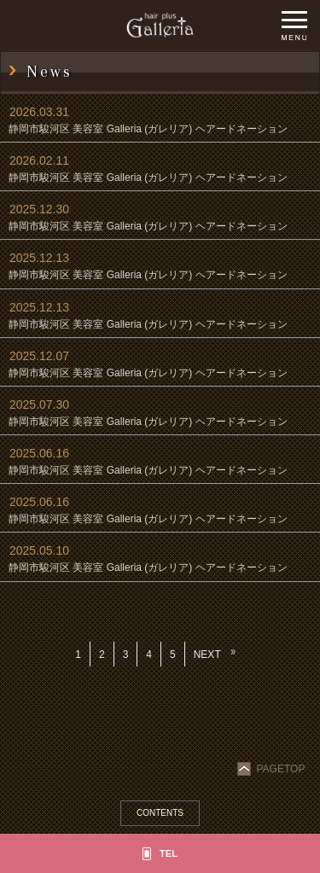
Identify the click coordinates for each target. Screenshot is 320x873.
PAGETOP (272, 769)
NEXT (207, 655)
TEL (168, 853)
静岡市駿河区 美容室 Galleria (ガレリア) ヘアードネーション (148, 129)
